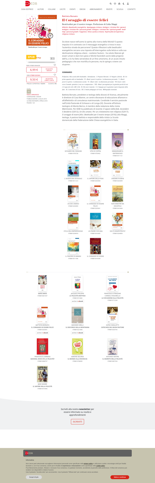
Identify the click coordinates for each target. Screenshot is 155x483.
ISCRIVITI (77, 421)
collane (51, 9)
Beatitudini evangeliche (78, 27)
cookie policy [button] (100, 466)
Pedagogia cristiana (95, 27)
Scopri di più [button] (33, 477)
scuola (120, 9)
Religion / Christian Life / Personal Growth (77, 29)
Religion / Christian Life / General (115, 27)
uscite (62, 9)
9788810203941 (35, 75)
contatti (131, 9)
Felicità (65, 27)
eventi (72, 9)
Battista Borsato (70, 16)
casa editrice (27, 9)
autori (40, 9)
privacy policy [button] (88, 463)
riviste (109, 9)
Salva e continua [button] (120, 477)
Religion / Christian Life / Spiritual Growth (107, 29)
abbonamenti (96, 9)
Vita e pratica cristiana (96, 32)
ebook (82, 9)
